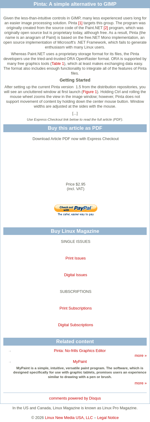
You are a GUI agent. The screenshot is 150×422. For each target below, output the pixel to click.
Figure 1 (90, 91)
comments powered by (75, 398)
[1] (80, 23)
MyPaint (80, 361)
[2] (106, 27)
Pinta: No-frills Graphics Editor (80, 350)
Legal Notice (108, 417)
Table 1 (58, 63)
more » (141, 355)
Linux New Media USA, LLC (69, 417)
